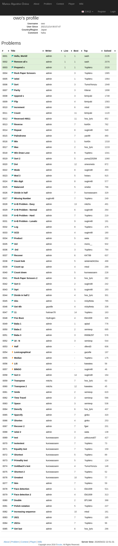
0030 (5, 215)
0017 (5, 147)
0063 (5, 403)
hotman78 (50, 312)
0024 (5, 181)
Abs (14, 301)
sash (87, 56)
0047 (5, 312)
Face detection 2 (21, 494)
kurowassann (91, 192)
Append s (17, 96)
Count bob (18, 261)
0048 (5, 318)
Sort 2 (15, 158)
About (36, 4)
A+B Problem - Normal (24, 210)
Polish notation (20, 506)
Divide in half (19, 192)
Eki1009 (88, 318)
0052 (5, 341)
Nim (14, 483)
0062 (5, 398)
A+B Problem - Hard (22, 215)
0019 (5, 158)
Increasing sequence (23, 511)
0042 (5, 284)
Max (14, 147)
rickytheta (89, 301)
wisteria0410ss (92, 261)
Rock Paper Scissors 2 (24, 278)
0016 (5, 141)
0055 (5, 358)
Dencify (16, 409)
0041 (5, 278)
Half (14, 346)
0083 (5, 517)
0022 (5, 170)
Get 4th (16, 306)
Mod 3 (15, 175)
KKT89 (88, 255)
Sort (14, 84)
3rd (14, 244)
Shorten (16, 420)
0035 (5, 244)
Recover (17, 255)
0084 (5, 523)
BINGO (16, 369)
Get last (16, 529)
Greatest (17, 477)
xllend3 (88, 346)
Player (72, 4)
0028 (5, 204)
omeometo (90, 164)
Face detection (20, 489)
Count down (19, 272)
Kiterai (88, 90)
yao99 (87, 136)
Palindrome (18, 136)
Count (15, 113)
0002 (5, 61)
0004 (5, 73)
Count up (17, 267)
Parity (15, 90)
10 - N (15, 341)
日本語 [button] (87, 11)
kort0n (87, 124)
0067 (5, 426)
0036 (5, 249)
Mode (15, 170)
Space (15, 403)
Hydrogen (50, 318)
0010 (5, 107)
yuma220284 (91, 158)
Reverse (16, 124)
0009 (5, 101)
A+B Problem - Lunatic (24, 221)
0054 (5, 352)
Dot (14, 164)
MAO (15, 3)
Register (102, 11)
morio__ (88, 244)
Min (14, 141)
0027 (5, 198)
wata (87, 238)
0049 (5, 323)
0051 (5, 335)
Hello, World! (19, 56)
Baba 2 (16, 329)
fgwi (86, 426)
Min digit (17, 181)
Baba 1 (16, 323)
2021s (15, 523)
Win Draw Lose (20, 153)
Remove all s (19, 61)
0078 (5, 489)
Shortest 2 (18, 472)
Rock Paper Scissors (23, 73)
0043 (5, 289)
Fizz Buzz (17, 318)
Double (16, 500)
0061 (5, 392)
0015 (5, 136)
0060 (5, 386)
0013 (5, 124)
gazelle (49, 306)
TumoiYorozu (91, 84)
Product (16, 238)
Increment (17, 107)
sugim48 (89, 130)
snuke (59, 545)
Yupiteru (88, 67)
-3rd (14, 249)
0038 (5, 261)
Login (113, 11)
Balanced (17, 187)
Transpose (18, 380)
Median (16, 358)
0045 (5, 301)
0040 (5, 272)
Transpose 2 (19, 386)
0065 (5, 415)
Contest (60, 4)
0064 (5, 409)
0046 (5, 306)
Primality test (19, 460)
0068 (5, 432)
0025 (5, 187)
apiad (87, 323)
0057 (5, 369)
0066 (5, 420)
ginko (87, 415)
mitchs (88, 204)
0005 (5, 79)
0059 (5, 380)
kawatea (88, 363)
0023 (5, 175)
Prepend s (18, 67)
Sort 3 (15, 284)
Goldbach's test (20, 466)
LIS (14, 363)
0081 (5, 506)
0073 (5, 460)
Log (14, 227)
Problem (48, 4)
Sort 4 (15, 375)
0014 (5, 130)
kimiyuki (88, 96)
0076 (5, 477)
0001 (5, 56)
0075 (5, 472)
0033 (5, 232)
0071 (5, 449)
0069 (5, 437)
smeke (88, 187)
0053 (5, 346)
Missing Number (21, 198)
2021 (15, 517)
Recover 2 (17, 426)
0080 (5, 500)
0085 (5, 529)
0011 (5, 113)
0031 (5, 221)
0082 (5, 511)
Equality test (19, 449)
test (14, 437)
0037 (5, 255)
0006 (5, 84)
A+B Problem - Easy (23, 204)
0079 (5, 494)
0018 (5, 153)
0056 (5, 363)
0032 (5, 227)
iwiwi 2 (16, 432)
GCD (15, 232)
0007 (5, 90)
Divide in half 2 (20, 295)
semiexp (88, 329)
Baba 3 (16, 335)
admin (49, 56)
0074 (5, 466)
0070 (5, 443)
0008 (5, 96)
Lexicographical (20, 352)
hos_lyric (89, 118)
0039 (5, 267)
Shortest (17, 454)
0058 (5, 375)
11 (13, 312)
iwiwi (15, 79)
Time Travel (18, 398)
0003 (5, 67)
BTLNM (88, 500)
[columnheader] (5, 51)
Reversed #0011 (20, 118)
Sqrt (14, 289)
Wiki (81, 4)
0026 (5, 192)
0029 (5, 210)
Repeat (16, 130)
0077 (5, 483)
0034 (5, 238)
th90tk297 (89, 335)
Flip (14, 101)
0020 (5, 164)
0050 (5, 329)
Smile (15, 392)
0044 (5, 295)
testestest (17, 443)
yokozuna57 (90, 437)
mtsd (87, 107)
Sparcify (17, 415)
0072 (5, 454)
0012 (5, 118)
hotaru (88, 175)
